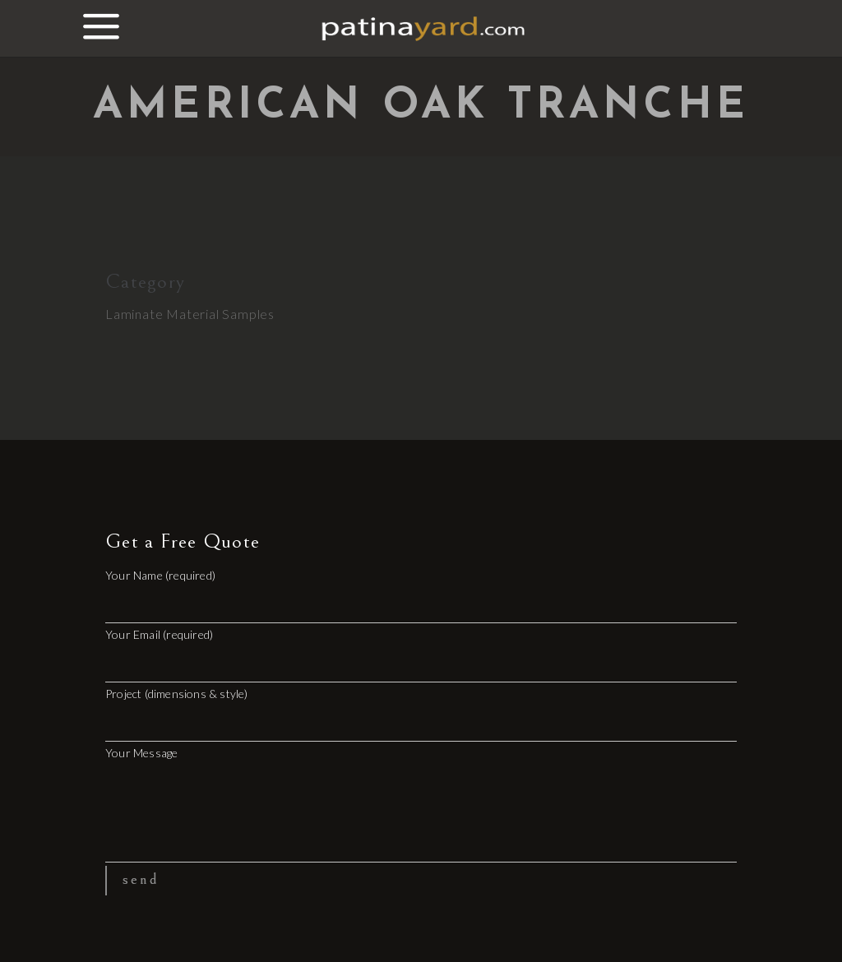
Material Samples (220, 313)
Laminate (134, 313)
